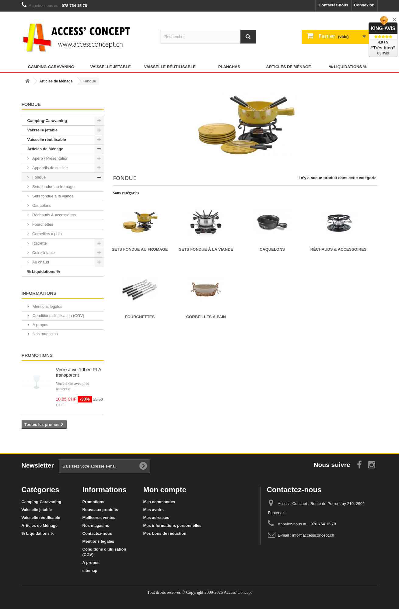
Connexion (364, 5)
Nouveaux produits (100, 509)
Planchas (229, 66)
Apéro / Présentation (49, 158)
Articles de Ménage (288, 66)
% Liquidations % (348, 66)
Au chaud (40, 262)
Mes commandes (159, 501)
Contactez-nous (333, 5)
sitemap (89, 570)
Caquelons (41, 205)
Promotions (37, 355)
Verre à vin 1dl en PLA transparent (78, 372)
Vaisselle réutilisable (170, 66)
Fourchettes (42, 224)
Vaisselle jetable (110, 66)
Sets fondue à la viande (52, 196)
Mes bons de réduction (165, 533)
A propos (40, 324)
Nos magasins (45, 334)
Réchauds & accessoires (53, 215)
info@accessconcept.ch (313, 535)
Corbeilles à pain (46, 233)
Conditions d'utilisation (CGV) (58, 315)
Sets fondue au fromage (53, 186)
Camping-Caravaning (51, 66)
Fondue (38, 177)
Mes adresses (156, 517)
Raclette (39, 243)
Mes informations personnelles (172, 525)
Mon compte (164, 489)
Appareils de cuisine (49, 167)
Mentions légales (47, 306)
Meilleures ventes (98, 517)
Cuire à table (43, 252)
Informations (39, 293)
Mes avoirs (153, 509)
